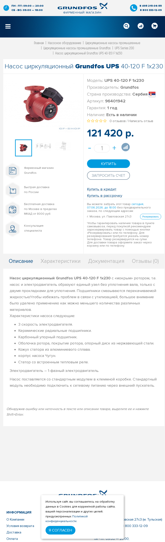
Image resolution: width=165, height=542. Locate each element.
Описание (21, 261)
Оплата (12, 539)
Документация (106, 261)
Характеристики (61, 261)
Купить (108, 163)
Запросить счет (108, 175)
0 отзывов (118, 121)
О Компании (15, 519)
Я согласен (60, 530)
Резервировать (150, 216)
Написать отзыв (140, 121)
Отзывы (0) (145, 261)
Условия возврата (20, 526)
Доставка (13, 532)
